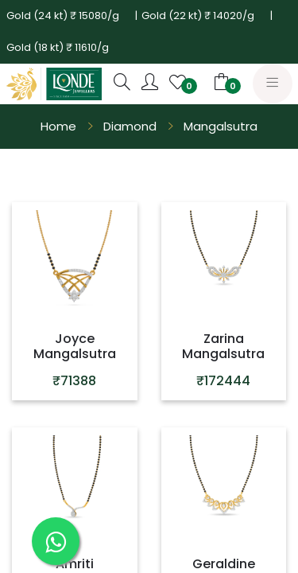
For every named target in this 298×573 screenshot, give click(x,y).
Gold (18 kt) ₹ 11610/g (57, 47)
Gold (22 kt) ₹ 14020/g (197, 15)
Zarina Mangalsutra (223, 346)
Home (58, 126)
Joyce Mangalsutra (74, 346)
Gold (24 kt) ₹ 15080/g (62, 15)
